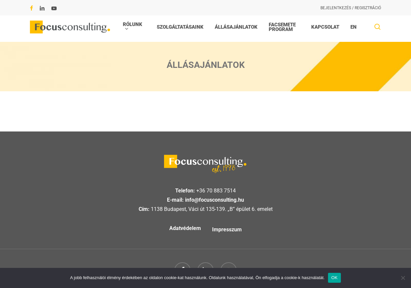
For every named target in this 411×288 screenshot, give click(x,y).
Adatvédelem (185, 228)
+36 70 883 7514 (216, 190)
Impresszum (227, 229)
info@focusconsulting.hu (214, 200)
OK (334, 277)
